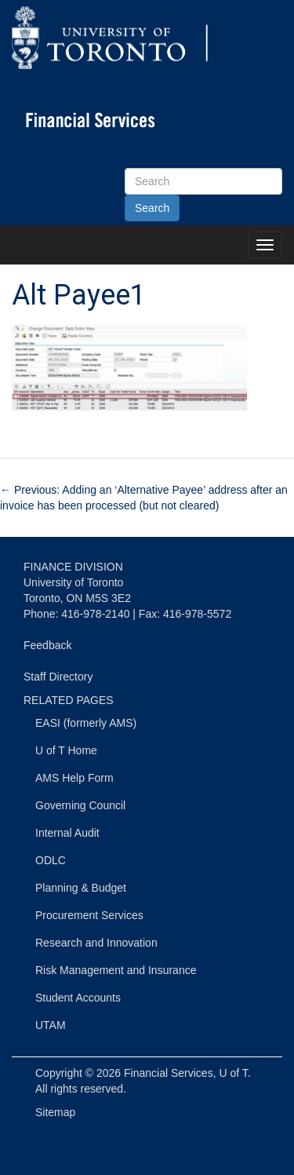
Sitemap (55, 1112)
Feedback (47, 645)
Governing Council (80, 805)
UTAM (50, 1025)
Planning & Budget (80, 887)
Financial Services (168, 1073)
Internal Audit (67, 833)
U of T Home (66, 750)
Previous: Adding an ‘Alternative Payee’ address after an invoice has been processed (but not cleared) (144, 498)
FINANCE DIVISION (73, 566)
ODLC (50, 860)
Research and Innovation (96, 942)
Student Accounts (78, 997)
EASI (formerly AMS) (85, 723)
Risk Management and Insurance (115, 970)
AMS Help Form (74, 778)
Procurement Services (89, 915)
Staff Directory (58, 676)
